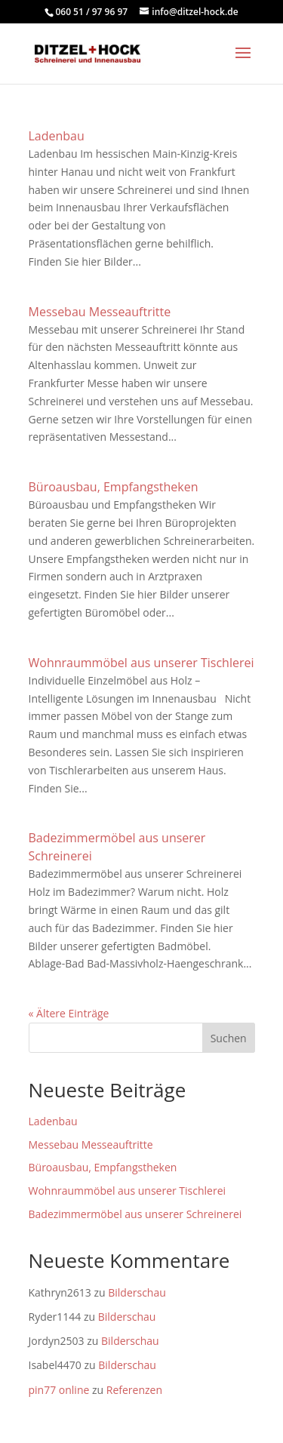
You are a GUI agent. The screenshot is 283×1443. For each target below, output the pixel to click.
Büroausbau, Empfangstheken (113, 486)
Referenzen (134, 1390)
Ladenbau (57, 136)
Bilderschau (137, 1292)
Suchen (229, 1038)
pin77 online (59, 1390)
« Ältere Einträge (69, 1013)
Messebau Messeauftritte (100, 311)
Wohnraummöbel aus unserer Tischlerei (141, 662)
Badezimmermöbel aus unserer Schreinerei (135, 1214)
